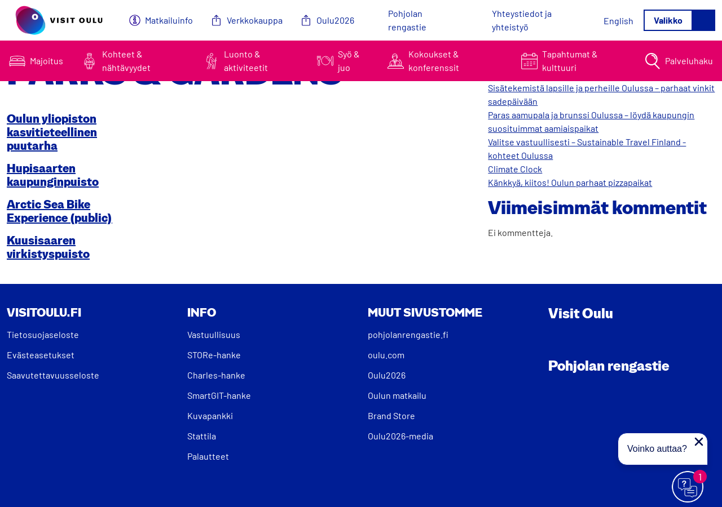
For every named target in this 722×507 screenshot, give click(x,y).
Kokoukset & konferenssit (433, 60)
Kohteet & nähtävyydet (126, 60)
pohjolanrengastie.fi (408, 334)
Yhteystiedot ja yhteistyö (522, 20)
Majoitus (46, 60)
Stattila (201, 435)
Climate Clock (515, 168)
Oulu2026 (335, 20)
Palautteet (208, 456)
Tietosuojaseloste (43, 334)
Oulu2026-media (400, 435)
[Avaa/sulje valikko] (679, 20)
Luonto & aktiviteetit (246, 60)
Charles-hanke (216, 375)
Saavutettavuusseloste (53, 375)
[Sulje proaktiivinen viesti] (699, 442)
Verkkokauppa (255, 20)
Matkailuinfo (169, 20)
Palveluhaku (689, 60)
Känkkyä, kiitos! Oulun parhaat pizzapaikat (570, 182)
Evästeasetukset (40, 354)
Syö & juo (349, 60)
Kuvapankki (210, 415)
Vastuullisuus (213, 334)
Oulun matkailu (397, 395)
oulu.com (386, 354)
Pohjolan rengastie (407, 20)
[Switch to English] (618, 20)
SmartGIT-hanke (219, 395)
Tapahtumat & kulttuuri (570, 60)
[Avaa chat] (688, 487)
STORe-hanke (214, 354)
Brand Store (391, 415)
